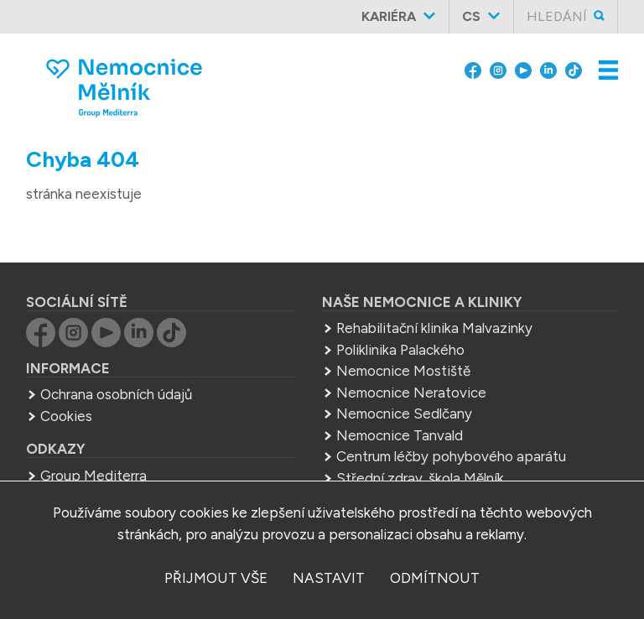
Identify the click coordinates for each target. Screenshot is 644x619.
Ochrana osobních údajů (116, 394)
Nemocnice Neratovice (411, 392)
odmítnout (435, 578)
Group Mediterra (93, 475)
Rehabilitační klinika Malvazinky (434, 328)
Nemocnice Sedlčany (404, 413)
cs (471, 16)
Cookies (66, 416)
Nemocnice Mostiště (403, 370)
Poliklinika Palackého (400, 349)
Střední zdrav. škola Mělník (420, 478)
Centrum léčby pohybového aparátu (451, 456)
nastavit (329, 578)
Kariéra (388, 16)
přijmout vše (215, 578)
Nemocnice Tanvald (399, 435)
